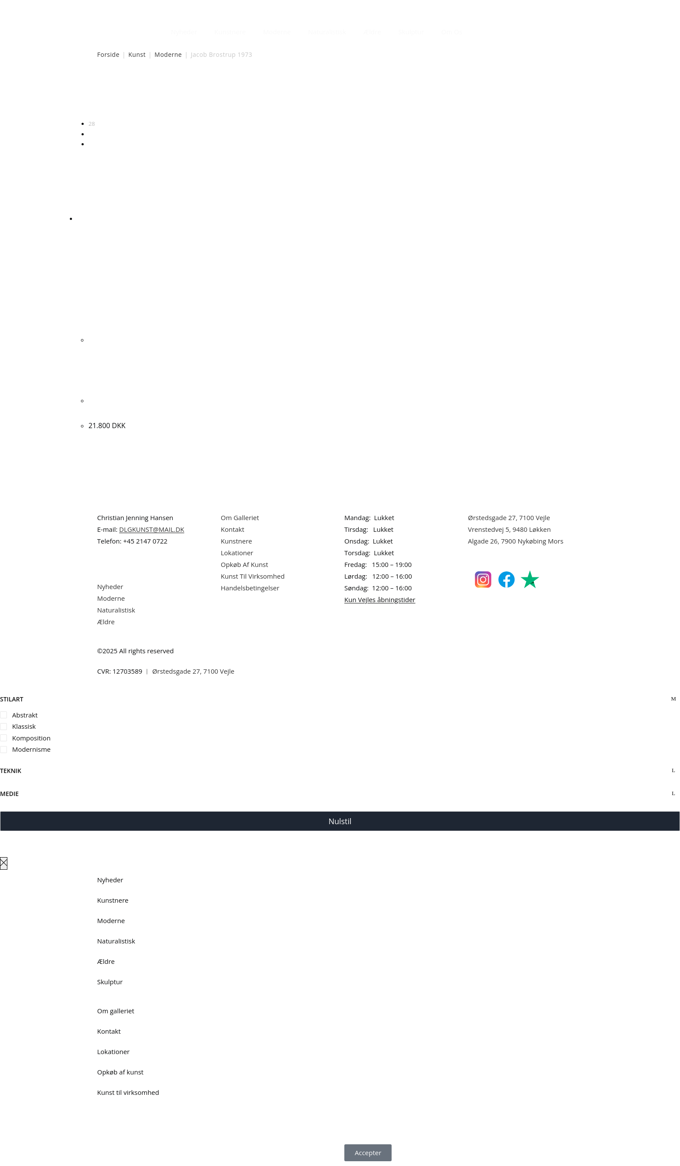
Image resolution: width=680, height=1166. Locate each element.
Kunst (137, 54)
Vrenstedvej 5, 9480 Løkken (509, 529)
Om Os (451, 31)
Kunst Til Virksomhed (252, 576)
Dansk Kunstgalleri (136, 8)
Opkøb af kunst (120, 1072)
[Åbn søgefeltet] (476, 29)
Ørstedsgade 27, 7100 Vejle (509, 517)
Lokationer (237, 552)
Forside (108, 54)
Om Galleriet (240, 517)
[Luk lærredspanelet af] (3, 863)
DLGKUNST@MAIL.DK (151, 529)
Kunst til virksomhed (128, 1092)
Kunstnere (229, 31)
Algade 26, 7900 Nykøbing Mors (515, 541)
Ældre (372, 31)
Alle (93, 144)
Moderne (277, 31)
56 (91, 134)
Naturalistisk (327, 31)
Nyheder (184, 31)
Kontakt (232, 529)
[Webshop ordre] (340, 96)
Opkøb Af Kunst (244, 564)
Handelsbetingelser (250, 587)
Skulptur (411, 31)
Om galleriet (115, 1010)
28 (91, 124)
